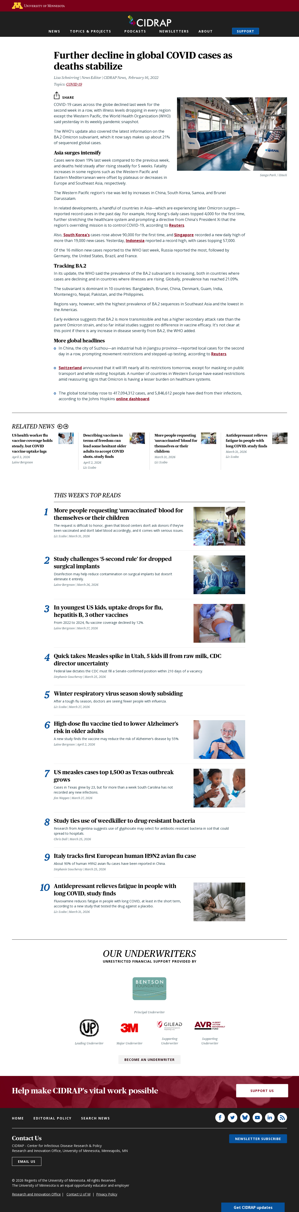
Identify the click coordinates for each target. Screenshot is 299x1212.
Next (65, 426)
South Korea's (76, 234)
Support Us (262, 1092)
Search (223, 31)
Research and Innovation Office (36, 1195)
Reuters (176, 225)
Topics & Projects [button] (90, 31)
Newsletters (174, 31)
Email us (26, 1163)
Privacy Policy (106, 1195)
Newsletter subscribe (258, 1140)
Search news (95, 1119)
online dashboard (132, 398)
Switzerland (70, 367)
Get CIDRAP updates (253, 1207)
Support (245, 31)
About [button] (206, 31)
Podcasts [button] (135, 31)
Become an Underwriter (149, 1061)
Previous (59, 426)
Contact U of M (78, 1195)
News (54, 31)
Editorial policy (52, 1119)
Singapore (184, 234)
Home (18, 1119)
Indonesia (135, 240)
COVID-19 (74, 84)
